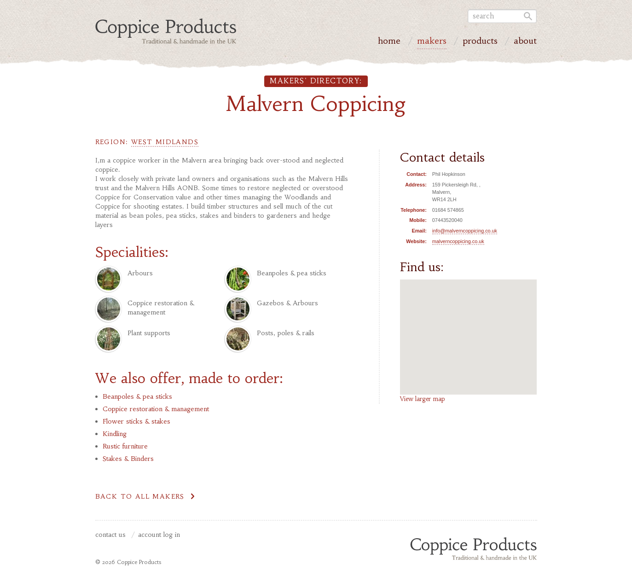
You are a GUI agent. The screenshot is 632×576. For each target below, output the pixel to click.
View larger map (422, 399)
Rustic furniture (125, 446)
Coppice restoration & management (156, 409)
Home (389, 42)
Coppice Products (473, 548)
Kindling (115, 434)
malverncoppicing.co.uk (458, 241)
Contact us (110, 535)
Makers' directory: (316, 80)
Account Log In (159, 535)
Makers (431, 42)
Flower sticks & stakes (136, 421)
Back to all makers (140, 496)
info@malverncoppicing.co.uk (464, 230)
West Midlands (164, 142)
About (525, 42)
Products (480, 42)
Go (527, 16)
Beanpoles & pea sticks (137, 396)
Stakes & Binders (128, 458)
